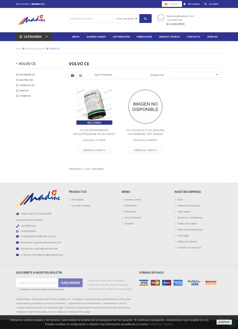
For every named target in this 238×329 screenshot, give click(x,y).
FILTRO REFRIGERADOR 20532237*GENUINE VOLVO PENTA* (94, 132)
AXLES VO (24, 90)
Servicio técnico (132, 217)
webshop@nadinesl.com (180, 16)
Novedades (77, 199)
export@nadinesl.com (46, 248)
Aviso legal (183, 235)
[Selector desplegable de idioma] (172, 4)
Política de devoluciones (190, 229)
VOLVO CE (27, 63)
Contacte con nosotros (189, 247)
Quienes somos (132, 199)
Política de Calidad (187, 241)
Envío (180, 199)
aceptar (224, 322)
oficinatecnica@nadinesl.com (47, 254)
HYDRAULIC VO (27, 85)
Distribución (130, 205)
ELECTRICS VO (26, 80)
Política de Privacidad (188, 205)
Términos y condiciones (189, 217)
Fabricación (130, 211)
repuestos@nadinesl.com (47, 242)
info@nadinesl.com (45, 236)
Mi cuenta (191, 4)
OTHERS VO (25, 95)
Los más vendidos (81, 205)
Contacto (129, 223)
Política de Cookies (187, 223)
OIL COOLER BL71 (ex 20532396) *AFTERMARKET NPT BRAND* (145, 132)
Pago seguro (184, 211)
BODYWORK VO (27, 74)
